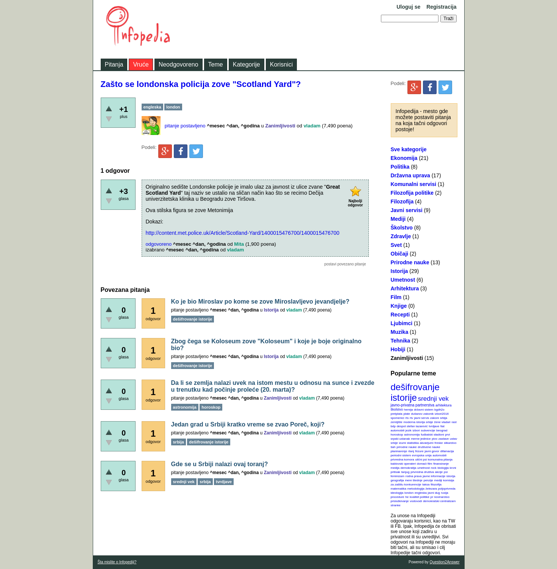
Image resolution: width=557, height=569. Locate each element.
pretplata (397, 414)
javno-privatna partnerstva (413, 405)
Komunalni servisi (414, 184)
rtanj (411, 451)
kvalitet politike (419, 497)
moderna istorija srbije (418, 422)
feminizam (397, 476)
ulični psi (421, 459)
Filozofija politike (412, 193)
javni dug (434, 493)
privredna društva (422, 472)
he (407, 497)
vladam (312, 126)
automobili (439, 455)
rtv (411, 418)
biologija (443, 468)
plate (406, 414)
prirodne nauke (406, 447)
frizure (419, 451)
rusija (444, 493)
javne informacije (434, 476)
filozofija (436, 484)
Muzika (400, 332)
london (408, 493)
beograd (441, 430)
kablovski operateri (403, 463)
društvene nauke (429, 447)
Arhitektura (405, 288)
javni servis (421, 418)
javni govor (431, 451)
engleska (421, 493)
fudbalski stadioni (432, 434)
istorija (450, 476)
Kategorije (246, 64)
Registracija (441, 7)
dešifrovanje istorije (415, 392)
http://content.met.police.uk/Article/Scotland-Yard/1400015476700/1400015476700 (243, 233)
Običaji (400, 254)
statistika (413, 443)
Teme (215, 64)
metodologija (415, 488)
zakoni (434, 418)
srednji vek (433, 398)
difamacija (447, 451)
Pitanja (114, 64)
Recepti (400, 315)
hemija (408, 409)
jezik (409, 430)
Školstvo (402, 228)
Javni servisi (407, 210)
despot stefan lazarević (412, 426)
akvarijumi (427, 443)
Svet (396, 245)
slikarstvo (450, 443)
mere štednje (413, 480)
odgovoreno (159, 244)
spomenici (397, 418)
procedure (397, 497)
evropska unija (422, 455)
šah (393, 447)
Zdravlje (401, 236)
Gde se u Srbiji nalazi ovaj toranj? (219, 464)
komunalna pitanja (440, 459)
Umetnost (403, 280)
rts (407, 418)
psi (446, 472)
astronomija (412, 434)
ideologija (397, 493)
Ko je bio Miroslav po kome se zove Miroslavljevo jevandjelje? (260, 301)
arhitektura (443, 405)
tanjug (405, 472)
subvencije (428, 430)
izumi (402, 443)
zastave (443, 438)
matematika (398, 488)
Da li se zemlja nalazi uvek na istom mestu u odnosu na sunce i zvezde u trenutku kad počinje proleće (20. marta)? (272, 386)
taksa (425, 484)
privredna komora (402, 459)
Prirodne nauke (410, 262)
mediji (438, 480)
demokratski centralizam (439, 501)
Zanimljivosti (407, 358)
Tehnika (400, 341)
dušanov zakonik (422, 414)
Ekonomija (404, 158)
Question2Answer (445, 562)
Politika (400, 167)
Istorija (399, 271)
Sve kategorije (409, 149)
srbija (443, 418)
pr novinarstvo (440, 497)
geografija (397, 480)
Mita (239, 244)
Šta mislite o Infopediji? (117, 562)
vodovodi (416, 501)
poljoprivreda (447, 488)
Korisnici (281, 64)
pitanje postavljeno (185, 126)
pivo (434, 438)
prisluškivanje (400, 501)
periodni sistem (401, 455)
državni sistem (423, 409)
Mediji (398, 219)
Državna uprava (410, 175)
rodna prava (414, 476)
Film (396, 297)
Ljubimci (402, 323)
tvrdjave (434, 426)
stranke (396, 505)
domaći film (424, 463)
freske (439, 443)
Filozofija (402, 201)
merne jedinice (421, 438)
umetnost (423, 468)
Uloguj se (408, 7)
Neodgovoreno (178, 64)
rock (434, 468)
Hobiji (398, 349)
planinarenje (399, 451)
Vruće (140, 64)
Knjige (399, 306)
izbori (416, 430)
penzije (428, 480)
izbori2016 (442, 414)
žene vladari (442, 422)
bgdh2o (439, 409)
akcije (439, 472)
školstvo (397, 409)
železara (431, 488)
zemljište (397, 422)
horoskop (397, 434)
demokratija (408, 468)
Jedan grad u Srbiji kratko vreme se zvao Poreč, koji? (248, 424)
